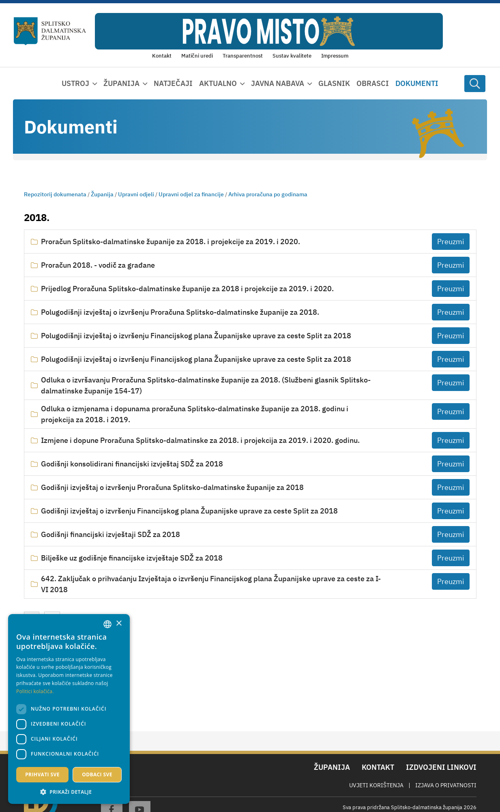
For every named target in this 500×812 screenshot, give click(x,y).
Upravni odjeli (136, 194)
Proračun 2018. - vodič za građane (98, 265)
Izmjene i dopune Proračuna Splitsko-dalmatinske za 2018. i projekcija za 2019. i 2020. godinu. (200, 440)
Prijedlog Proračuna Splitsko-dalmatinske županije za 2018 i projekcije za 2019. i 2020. (187, 288)
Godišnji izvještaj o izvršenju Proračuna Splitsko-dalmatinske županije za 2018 (172, 487)
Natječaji (173, 83)
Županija (102, 194)
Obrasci (372, 83)
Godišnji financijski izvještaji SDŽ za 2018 (110, 534)
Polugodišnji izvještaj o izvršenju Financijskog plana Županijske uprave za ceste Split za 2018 (196, 335)
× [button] (119, 624)
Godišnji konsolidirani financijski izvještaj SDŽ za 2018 (132, 463)
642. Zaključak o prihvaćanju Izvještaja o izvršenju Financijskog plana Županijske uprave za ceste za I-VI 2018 (211, 584)
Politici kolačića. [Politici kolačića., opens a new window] (35, 691)
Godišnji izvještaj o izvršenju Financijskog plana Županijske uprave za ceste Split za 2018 (189, 511)
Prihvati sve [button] (42, 774)
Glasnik (334, 83)
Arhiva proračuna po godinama (267, 194)
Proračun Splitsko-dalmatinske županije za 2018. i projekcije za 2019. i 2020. (170, 241)
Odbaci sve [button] (97, 774)
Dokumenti (416, 83)
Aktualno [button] (218, 83)
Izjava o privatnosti (445, 785)
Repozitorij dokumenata (55, 194)
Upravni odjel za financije (191, 194)
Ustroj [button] (75, 83)
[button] (69, 792)
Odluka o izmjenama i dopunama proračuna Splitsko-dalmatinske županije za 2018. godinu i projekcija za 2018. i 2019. (194, 414)
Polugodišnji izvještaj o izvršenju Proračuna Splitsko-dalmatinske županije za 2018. (180, 312)
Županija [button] (121, 83)
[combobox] (107, 624)
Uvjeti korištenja (376, 785)
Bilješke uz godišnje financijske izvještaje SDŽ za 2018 (132, 558)
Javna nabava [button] (277, 83)
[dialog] (69, 709)
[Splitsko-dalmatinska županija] (50, 31)
